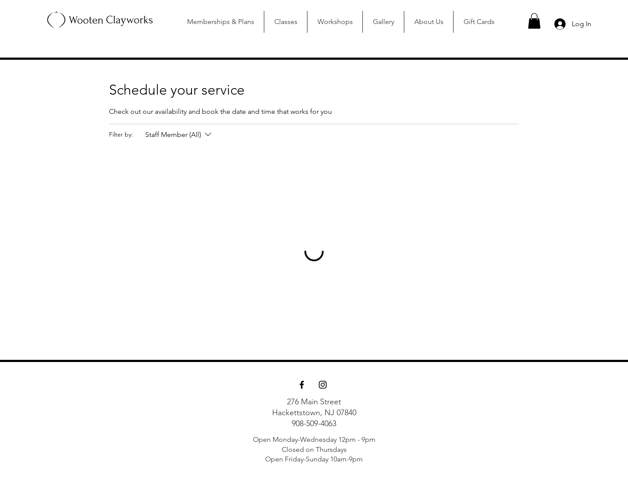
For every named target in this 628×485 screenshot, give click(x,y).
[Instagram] (322, 384)
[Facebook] (302, 384)
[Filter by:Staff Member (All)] (179, 135)
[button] (534, 21)
